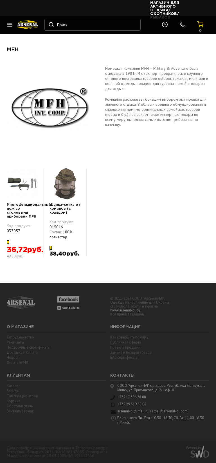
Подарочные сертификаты (28, 347)
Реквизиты (15, 342)
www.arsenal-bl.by (125, 310)
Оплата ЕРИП (17, 362)
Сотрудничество (20, 337)
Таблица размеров (22, 396)
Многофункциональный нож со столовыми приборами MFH (22, 210)
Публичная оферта (125, 342)
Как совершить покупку (129, 337)
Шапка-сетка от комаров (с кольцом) (65, 208)
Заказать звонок (20, 411)
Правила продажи (125, 347)
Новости (14, 357)
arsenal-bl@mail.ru (132, 411)
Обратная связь (20, 406)
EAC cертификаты (124, 357)
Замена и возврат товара (131, 352)
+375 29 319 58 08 (131, 404)
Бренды (13, 391)
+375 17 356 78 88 (131, 397)
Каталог (13, 385)
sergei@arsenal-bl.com (169, 411)
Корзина (14, 401)
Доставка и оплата (22, 352)
